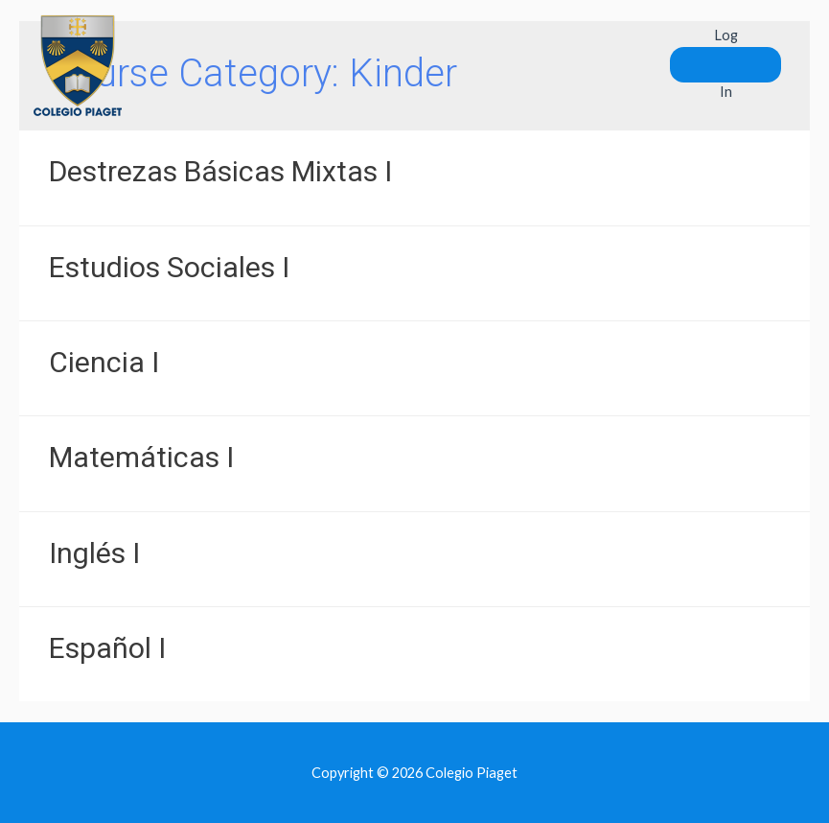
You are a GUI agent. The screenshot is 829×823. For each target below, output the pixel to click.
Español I (107, 648)
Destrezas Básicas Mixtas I (220, 171)
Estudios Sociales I (169, 267)
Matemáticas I (141, 457)
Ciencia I (104, 362)
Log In (726, 63)
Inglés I (94, 553)
